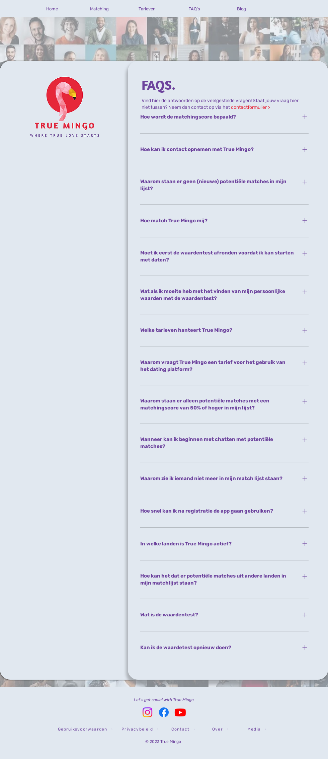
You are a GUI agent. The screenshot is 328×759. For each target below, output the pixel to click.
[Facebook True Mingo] (163, 712)
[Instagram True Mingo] (147, 712)
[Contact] (183, 729)
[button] (85, 729)
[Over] (220, 729)
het (246, 107)
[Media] (256, 729)
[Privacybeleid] (139, 729)
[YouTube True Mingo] (180, 712)
